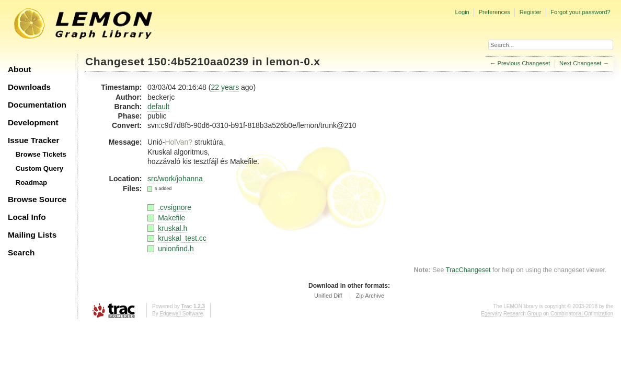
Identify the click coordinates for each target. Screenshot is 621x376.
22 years (225, 87)
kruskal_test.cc (182, 238)
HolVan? (178, 142)
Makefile (171, 218)
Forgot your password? (580, 12)
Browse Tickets (41, 154)
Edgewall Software (181, 313)
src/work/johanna (175, 178)
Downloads (29, 87)
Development (33, 122)
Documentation (37, 104)
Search (21, 252)
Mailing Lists (32, 234)
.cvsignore (174, 207)
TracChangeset (468, 270)
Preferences (494, 12)
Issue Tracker (33, 140)
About (19, 69)
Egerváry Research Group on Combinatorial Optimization (547, 313)
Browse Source (37, 199)
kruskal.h (172, 228)
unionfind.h (176, 248)
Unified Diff (328, 295)
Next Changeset (580, 63)
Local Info (27, 217)
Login (462, 12)
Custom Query (40, 168)
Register (531, 12)
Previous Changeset (524, 63)
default (158, 106)
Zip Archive (370, 295)
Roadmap (32, 182)
